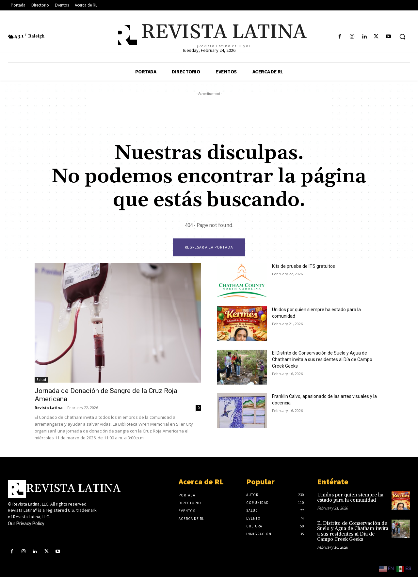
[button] (402, 36)
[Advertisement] (209, 112)
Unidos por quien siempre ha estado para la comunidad (350, 498)
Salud (41, 379)
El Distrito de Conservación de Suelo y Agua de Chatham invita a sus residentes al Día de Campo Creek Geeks (322, 359)
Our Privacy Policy (26, 523)
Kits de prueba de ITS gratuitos (303, 266)
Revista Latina (49, 407)
